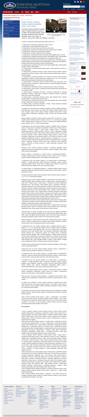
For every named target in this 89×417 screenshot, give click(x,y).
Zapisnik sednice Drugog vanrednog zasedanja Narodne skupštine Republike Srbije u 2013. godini (76, 59)
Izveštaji (29, 393)
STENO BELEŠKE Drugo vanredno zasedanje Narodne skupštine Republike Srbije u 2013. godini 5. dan (76, 47)
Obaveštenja (54, 396)
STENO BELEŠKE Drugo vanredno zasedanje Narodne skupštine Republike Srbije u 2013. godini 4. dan (76, 41)
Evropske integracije (9, 30)
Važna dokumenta (8, 397)
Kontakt (69, 12)
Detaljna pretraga (80, 9)
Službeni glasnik (78, 406)
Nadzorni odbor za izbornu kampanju (43, 396)
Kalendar (6, 24)
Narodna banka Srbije (79, 402)
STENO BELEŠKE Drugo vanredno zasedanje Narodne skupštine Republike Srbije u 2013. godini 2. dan (76, 29)
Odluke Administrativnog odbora (31, 401)
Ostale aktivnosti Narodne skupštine (67, 402)
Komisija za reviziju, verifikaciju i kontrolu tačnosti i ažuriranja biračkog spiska (79, 399)
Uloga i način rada (8, 392)
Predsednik (77, 388)
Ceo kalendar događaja (75, 106)
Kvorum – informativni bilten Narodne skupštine (44, 400)
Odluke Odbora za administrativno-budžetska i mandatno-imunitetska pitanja (33, 396)
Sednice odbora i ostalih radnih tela (67, 392)
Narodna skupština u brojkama (8, 391)
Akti (22, 12)
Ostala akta (30, 391)
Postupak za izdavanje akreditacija (56, 392)
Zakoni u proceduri (32, 390)
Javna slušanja (66, 394)
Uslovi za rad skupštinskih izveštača (56, 395)
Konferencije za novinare (66, 399)
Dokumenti (53, 398)
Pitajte (40, 388)
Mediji (32, 12)
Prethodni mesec (70, 86)
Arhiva (64, 406)
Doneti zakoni (31, 388)
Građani (27, 12)
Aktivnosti (17, 12)
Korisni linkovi (78, 386)
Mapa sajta (73, 9)
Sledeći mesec (84, 86)
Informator (74, 12)
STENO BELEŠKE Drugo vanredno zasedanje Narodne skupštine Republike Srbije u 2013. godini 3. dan (76, 35)
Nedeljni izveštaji (66, 405)
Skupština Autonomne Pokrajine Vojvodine (79, 392)
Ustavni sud (77, 403)
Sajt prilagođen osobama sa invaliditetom (85, 12)
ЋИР (68, 9)
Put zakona (30, 403)
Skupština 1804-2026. (9, 400)
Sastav (5, 388)
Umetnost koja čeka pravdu (43, 407)
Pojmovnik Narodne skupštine (43, 394)
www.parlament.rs (65, 415)
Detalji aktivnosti (28, 15)
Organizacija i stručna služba (9, 395)
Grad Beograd (78, 405)
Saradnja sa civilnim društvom (43, 405)
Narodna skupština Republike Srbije (11, 15)
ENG (64, 9)
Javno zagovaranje (43, 402)
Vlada (76, 390)
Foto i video (7, 36)
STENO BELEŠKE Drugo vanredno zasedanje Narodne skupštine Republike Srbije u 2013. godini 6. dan (76, 53)
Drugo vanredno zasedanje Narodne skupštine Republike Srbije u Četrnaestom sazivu (76, 81)
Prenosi (37, 12)
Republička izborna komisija (79, 395)
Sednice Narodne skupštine (67, 389)
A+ (82, 12)
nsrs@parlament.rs (57, 415)
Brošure (6, 398)
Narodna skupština (8, 12)
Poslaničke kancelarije (44, 391)
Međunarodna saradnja (9, 27)
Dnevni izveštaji (66, 403)
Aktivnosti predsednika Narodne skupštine (68, 396)
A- (80, 12)
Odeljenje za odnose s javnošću (56, 389)
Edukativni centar (43, 390)
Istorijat (5, 401)
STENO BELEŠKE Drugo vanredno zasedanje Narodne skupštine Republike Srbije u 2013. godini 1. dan (76, 24)
